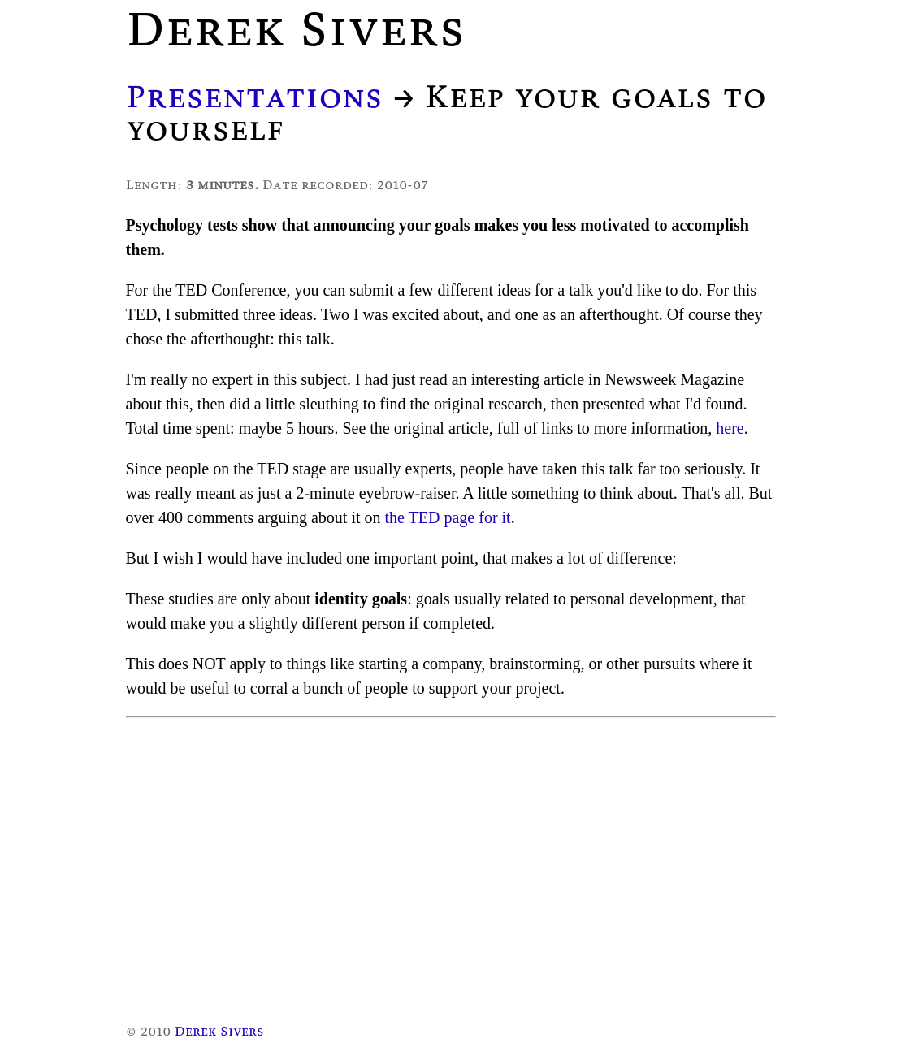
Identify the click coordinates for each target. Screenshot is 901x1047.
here (729, 428)
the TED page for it (448, 517)
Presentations (254, 96)
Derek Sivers (219, 1031)
